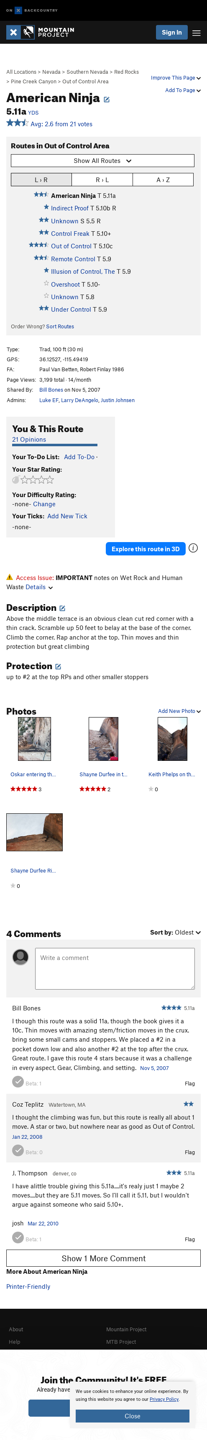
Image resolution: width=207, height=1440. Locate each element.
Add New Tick (67, 516)
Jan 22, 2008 (27, 1136)
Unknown (65, 221)
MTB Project (121, 1341)
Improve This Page (176, 77)
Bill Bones (51, 389)
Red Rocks (126, 71)
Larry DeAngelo (79, 400)
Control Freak (70, 233)
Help (14, 1341)
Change (44, 504)
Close (133, 1416)
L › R (41, 179)
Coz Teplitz (27, 1104)
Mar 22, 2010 (43, 1223)
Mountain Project (126, 1329)
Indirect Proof (70, 208)
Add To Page (183, 90)
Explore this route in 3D (146, 548)
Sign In (172, 32)
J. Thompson (30, 1173)
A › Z (163, 179)
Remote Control (73, 258)
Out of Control (71, 246)
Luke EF (49, 400)
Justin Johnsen (118, 400)
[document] (132, 1405)
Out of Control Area (85, 81)
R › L (102, 179)
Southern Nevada (87, 71)
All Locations (21, 71)
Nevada (51, 71)
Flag (190, 1083)
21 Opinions (29, 439)
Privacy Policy (164, 1399)
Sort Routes (60, 326)
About (16, 1329)
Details (39, 586)
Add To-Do (79, 456)
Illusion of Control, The (83, 271)
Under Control (71, 309)
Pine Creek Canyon (33, 81)
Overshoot (65, 284)
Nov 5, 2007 (154, 1068)
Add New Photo (179, 711)
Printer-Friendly (28, 1286)
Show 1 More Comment (103, 1258)
